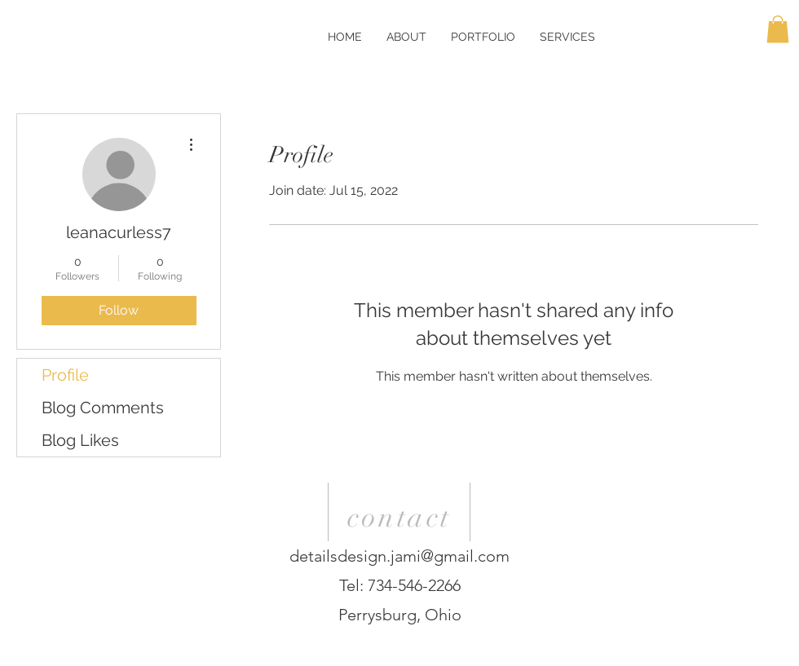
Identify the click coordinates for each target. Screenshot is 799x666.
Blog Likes (80, 440)
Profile (65, 375)
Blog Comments (103, 407)
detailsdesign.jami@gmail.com (399, 556)
